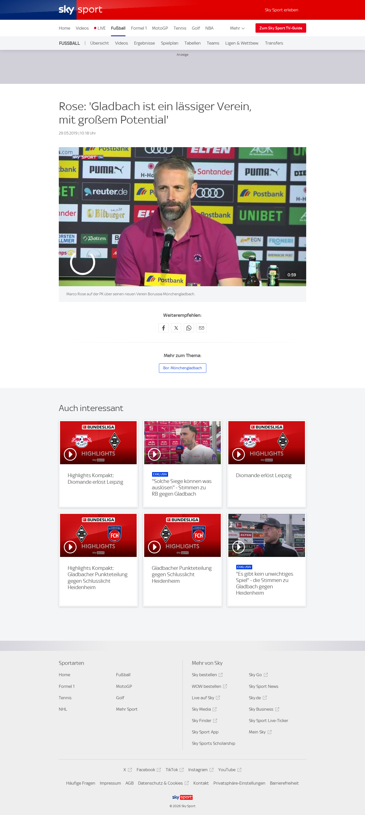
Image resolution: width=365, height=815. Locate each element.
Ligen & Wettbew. (242, 43)
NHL (63, 709)
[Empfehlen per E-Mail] (201, 327)
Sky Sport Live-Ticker (268, 720)
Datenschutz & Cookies (162, 784)
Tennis (180, 28)
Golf (196, 28)
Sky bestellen (206, 675)
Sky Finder (204, 721)
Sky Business (263, 710)
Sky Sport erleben (281, 9)
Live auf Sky (205, 698)
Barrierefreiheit (284, 783)
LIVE (102, 28)
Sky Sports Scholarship (213, 743)
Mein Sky (259, 732)
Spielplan (169, 43)
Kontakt (201, 783)
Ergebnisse (144, 43)
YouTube (229, 770)
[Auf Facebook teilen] (163, 327)
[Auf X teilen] (176, 327)
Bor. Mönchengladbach (182, 368)
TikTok (174, 770)
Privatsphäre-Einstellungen (239, 783)
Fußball (118, 28)
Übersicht (99, 43)
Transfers (274, 43)
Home (64, 28)
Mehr (238, 28)
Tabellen (193, 43)
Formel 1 (139, 28)
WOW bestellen (209, 687)
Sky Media (203, 710)
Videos (82, 28)
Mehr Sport (127, 709)
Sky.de (257, 698)
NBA (209, 28)
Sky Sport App (205, 731)
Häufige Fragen (80, 783)
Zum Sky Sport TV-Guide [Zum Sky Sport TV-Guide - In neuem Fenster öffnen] (281, 28)
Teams (213, 43)
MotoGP (160, 28)
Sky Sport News (263, 686)
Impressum (110, 783)
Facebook (148, 770)
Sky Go (257, 675)
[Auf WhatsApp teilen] (189, 327)
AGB (129, 783)
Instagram (200, 770)
